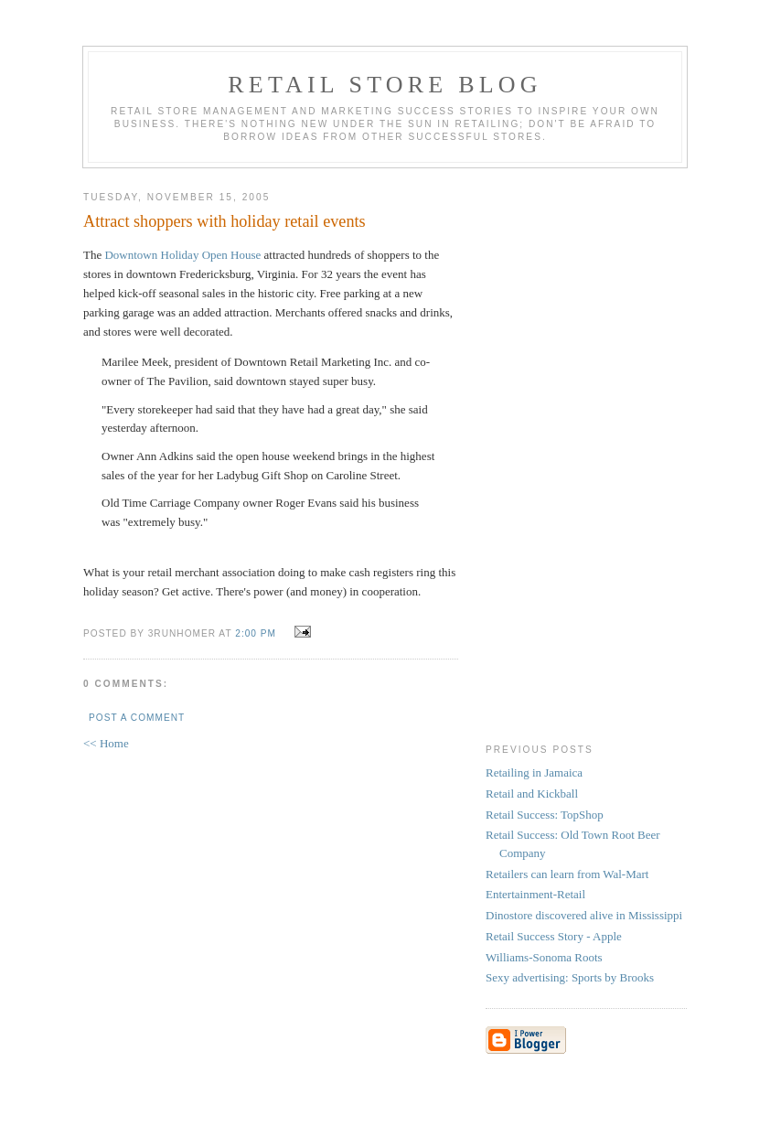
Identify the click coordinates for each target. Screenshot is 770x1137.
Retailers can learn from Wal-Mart (567, 874)
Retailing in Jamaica (534, 772)
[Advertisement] (559, 451)
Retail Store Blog (384, 84)
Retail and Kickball (532, 793)
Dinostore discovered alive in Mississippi (584, 915)
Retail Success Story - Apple (554, 936)
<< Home (106, 743)
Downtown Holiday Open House (182, 255)
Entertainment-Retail (535, 894)
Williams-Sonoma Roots (544, 957)
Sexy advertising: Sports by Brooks (570, 977)
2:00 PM (255, 633)
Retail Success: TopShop (545, 814)
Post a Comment (137, 718)
